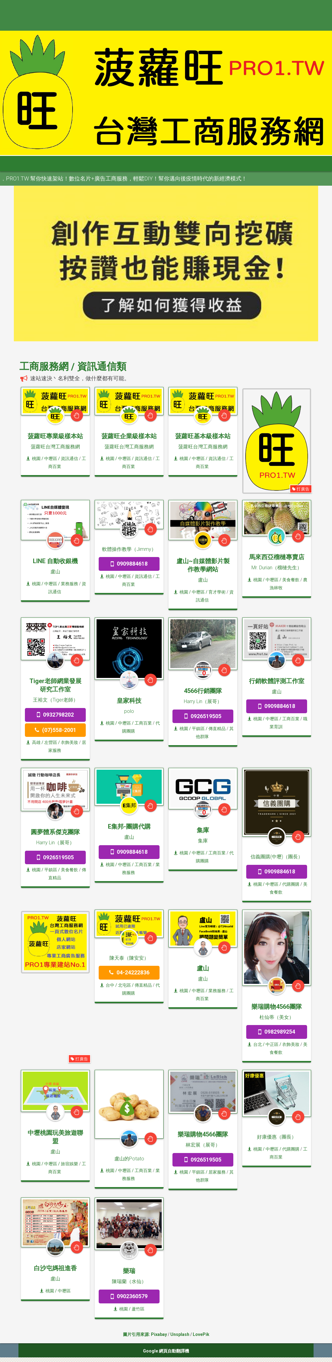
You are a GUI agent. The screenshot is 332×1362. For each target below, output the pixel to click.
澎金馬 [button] (255, 163)
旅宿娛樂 (69, 1163)
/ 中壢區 (62, 1290)
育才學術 (217, 592)
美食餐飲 (290, 579)
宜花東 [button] (226, 163)
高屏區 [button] (197, 163)
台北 (255, 1044)
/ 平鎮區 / (198, 728)
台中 (107, 985)
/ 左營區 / (51, 742)
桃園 (33, 458)
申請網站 (286, 163)
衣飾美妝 (69, 742)
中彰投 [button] (139, 163)
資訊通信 (69, 458)
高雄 (33, 742)
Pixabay (159, 1334)
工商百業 (143, 723)
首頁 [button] (19, 163)
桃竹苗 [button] (110, 163)
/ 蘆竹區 (136, 1308)
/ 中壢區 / (51, 458)
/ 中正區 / (272, 1044)
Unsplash (179, 1334)
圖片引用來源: (137, 1334)
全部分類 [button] (50, 163)
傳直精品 (217, 728)
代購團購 (290, 884)
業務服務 (69, 583)
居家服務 (217, 1172)
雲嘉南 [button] (168, 163)
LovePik (201, 1334)
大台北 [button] (81, 163)
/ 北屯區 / (124, 985)
